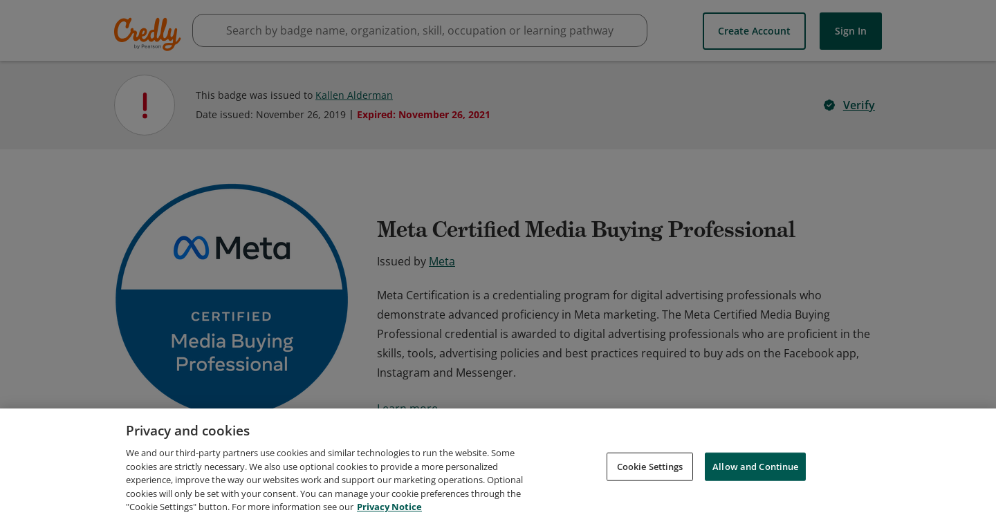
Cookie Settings (650, 480)
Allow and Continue (755, 480)
